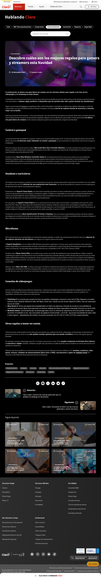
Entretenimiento (53, 27)
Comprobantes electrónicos (77, 509)
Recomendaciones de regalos (59, 368)
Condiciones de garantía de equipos (86, 568)
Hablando (20, 17)
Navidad (42, 368)
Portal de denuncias (41, 543)
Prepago (38, 488)
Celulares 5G (72, 492)
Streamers (30, 372)
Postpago (38, 492)
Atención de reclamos (9, 527)
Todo (8, 27)
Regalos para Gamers (81, 368)
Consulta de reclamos (9, 531)
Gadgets (23, 368)
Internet (4, 488)
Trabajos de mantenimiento (44, 539)
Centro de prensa (40, 531)
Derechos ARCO (69, 571)
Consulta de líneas (74, 500)
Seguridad (88, 27)
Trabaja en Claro (40, 535)
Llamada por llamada (75, 513)
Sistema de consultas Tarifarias (88, 571)
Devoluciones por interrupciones (12, 522)
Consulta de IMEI (73, 488)
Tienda (30, 7)
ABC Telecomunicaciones (22, 27)
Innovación (67, 27)
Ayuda (41, 7)
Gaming (33, 368)
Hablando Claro (56, 7)
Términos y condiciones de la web (60, 568)
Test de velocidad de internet (77, 504)
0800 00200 (79, 558)
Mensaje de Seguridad (9, 539)
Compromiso (39, 27)
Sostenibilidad (39, 527)
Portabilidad (39, 504)
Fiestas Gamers (11, 368)
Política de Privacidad (54, 571)
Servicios (18, 7)
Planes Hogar (6, 496)
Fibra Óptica (6, 492)
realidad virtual (81, 352)
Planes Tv (5, 500)
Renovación (39, 500)
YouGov (24, 106)
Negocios (77, 27)
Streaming (41, 372)
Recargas (38, 496)
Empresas (17, 2)
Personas (7, 2)
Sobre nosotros (40, 522)
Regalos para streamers (14, 372)
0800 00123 (92, 558)
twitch (51, 372)
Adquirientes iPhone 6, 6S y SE (11, 535)
